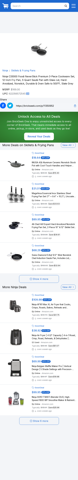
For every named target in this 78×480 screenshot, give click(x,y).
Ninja (5, 70)
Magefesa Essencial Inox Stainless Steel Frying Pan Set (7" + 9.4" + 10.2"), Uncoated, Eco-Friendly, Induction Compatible (54, 195)
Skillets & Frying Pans (23, 70)
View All (68, 145)
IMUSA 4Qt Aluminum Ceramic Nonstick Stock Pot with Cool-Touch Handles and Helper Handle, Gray (54, 164)
